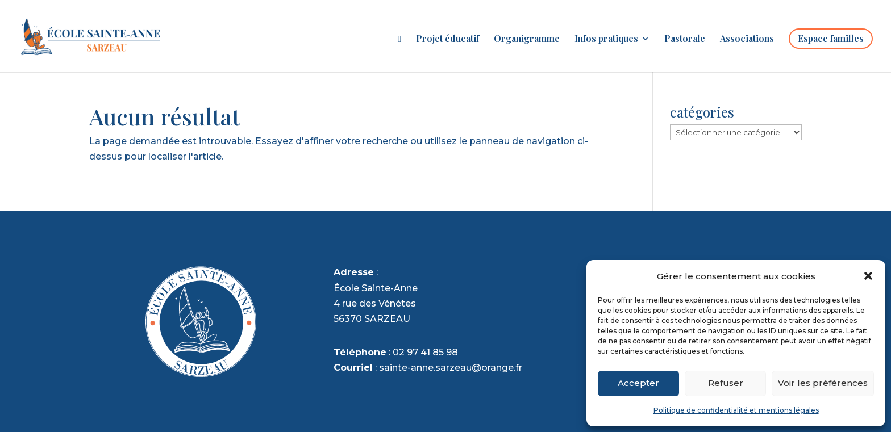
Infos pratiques (606, 39)
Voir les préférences (823, 383)
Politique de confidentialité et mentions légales (736, 410)
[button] (868, 276)
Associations (747, 39)
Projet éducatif (447, 39)
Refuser (725, 383)
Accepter (638, 383)
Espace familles (831, 38)
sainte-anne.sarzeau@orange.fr (450, 367)
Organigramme (527, 39)
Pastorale (684, 39)
